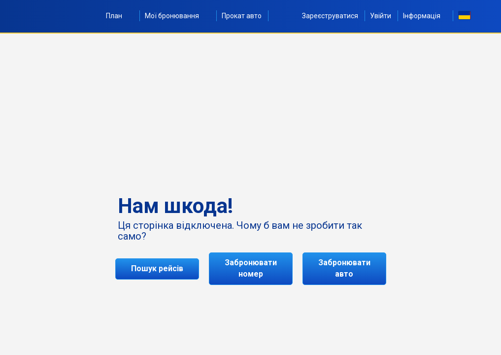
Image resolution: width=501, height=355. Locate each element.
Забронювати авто (344, 268)
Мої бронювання (177, 16)
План (119, 16)
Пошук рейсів (157, 268)
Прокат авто (242, 16)
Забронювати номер (251, 268)
